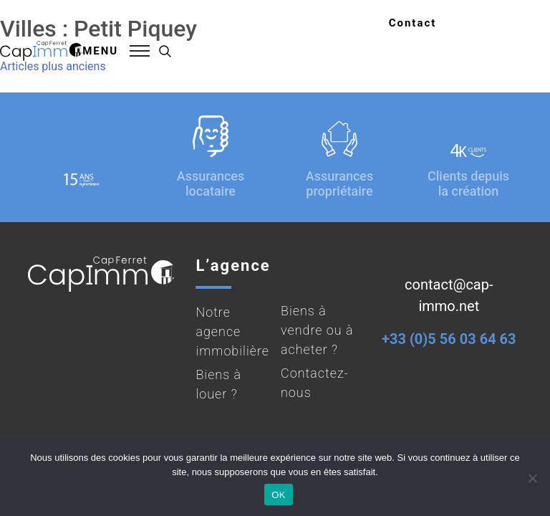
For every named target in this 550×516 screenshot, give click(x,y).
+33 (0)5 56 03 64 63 (449, 339)
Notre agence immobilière (232, 331)
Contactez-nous (315, 383)
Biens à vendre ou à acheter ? (317, 330)
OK (278, 494)
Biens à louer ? (218, 384)
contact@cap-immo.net (449, 295)
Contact (413, 22)
